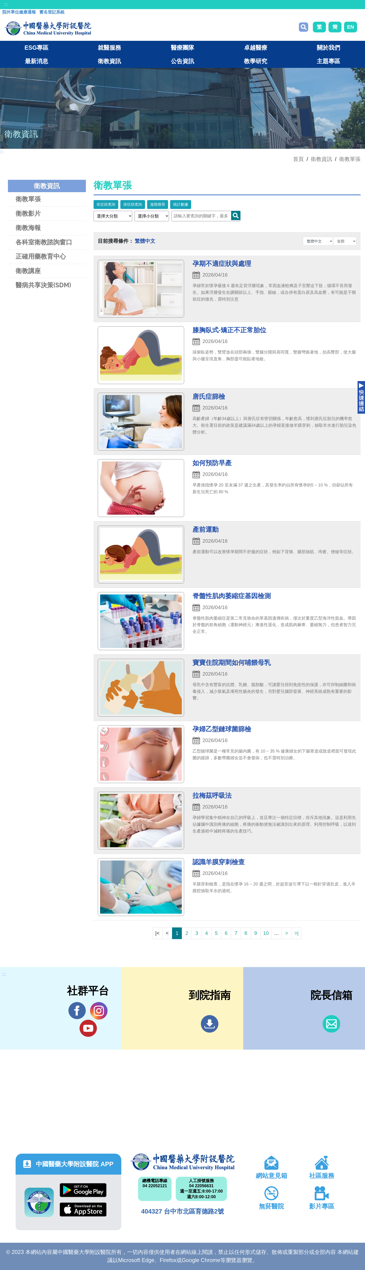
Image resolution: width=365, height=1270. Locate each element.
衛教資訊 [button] (109, 61)
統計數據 (180, 204)
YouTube (88, 1028)
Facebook (77, 1010)
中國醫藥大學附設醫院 (182, 1162)
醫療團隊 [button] (182, 47)
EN (350, 27)
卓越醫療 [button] (255, 47)
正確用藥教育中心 (41, 256)
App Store (83, 1209)
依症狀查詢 (106, 204)
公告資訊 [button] (182, 61)
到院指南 (209, 1024)
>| (296, 933)
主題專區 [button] (328, 61)
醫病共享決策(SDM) (43, 285)
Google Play (83, 1190)
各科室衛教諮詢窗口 (44, 242)
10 (266, 933)
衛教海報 (28, 227)
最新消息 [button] (36, 61)
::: (6, 4)
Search (235, 215)
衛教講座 (28, 270)
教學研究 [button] (255, 61)
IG (99, 1011)
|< (157, 933)
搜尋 (303, 27)
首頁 (298, 159)
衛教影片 (28, 213)
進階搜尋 (157, 204)
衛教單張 (350, 159)
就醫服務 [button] (109, 47)
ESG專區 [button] (36, 47)
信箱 (331, 1024)
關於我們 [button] (328, 47)
